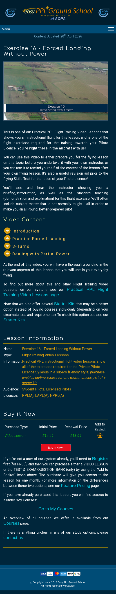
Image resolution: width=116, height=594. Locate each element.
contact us (13, 537)
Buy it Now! (55, 448)
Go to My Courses (55, 508)
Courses (11, 523)
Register (100, 458)
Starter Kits (64, 303)
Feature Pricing (75, 485)
